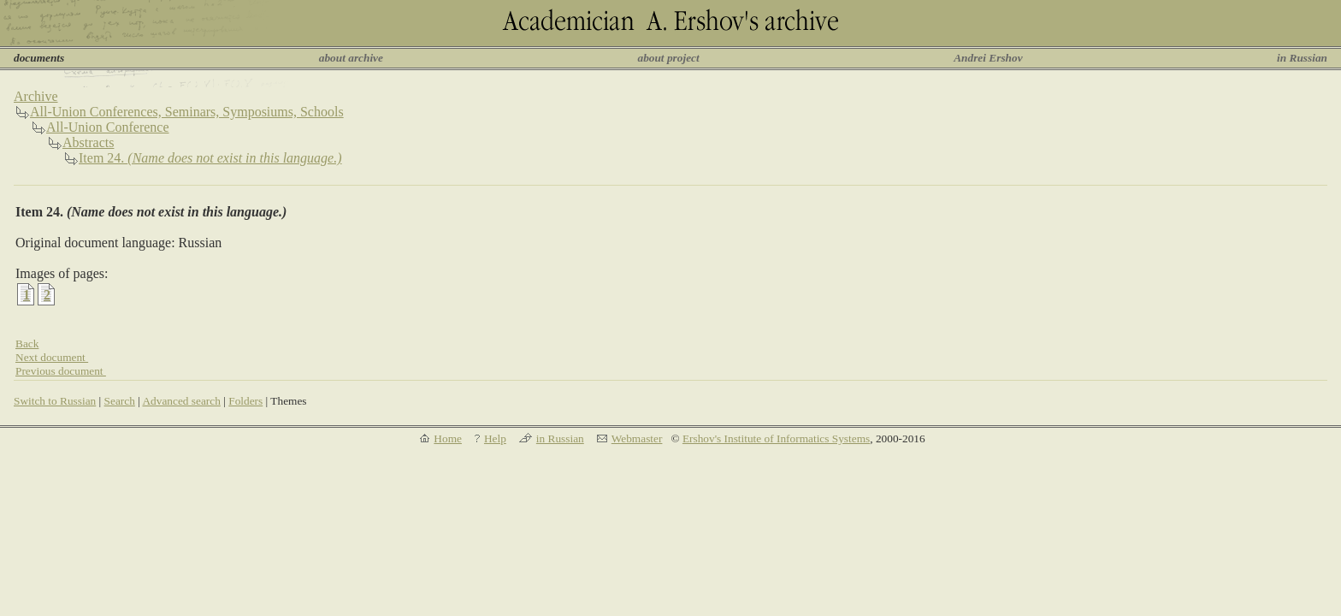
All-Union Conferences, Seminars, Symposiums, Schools (187, 111)
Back (26, 343)
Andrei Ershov (988, 57)
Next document (51, 357)
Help (495, 438)
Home (448, 438)
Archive (36, 96)
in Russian (1302, 57)
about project (668, 57)
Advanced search (181, 400)
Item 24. (210, 158)
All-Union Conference (107, 127)
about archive (351, 57)
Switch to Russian (55, 400)
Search (119, 400)
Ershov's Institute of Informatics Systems (776, 438)
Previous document (60, 370)
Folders (245, 400)
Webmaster (637, 438)
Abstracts (88, 142)
